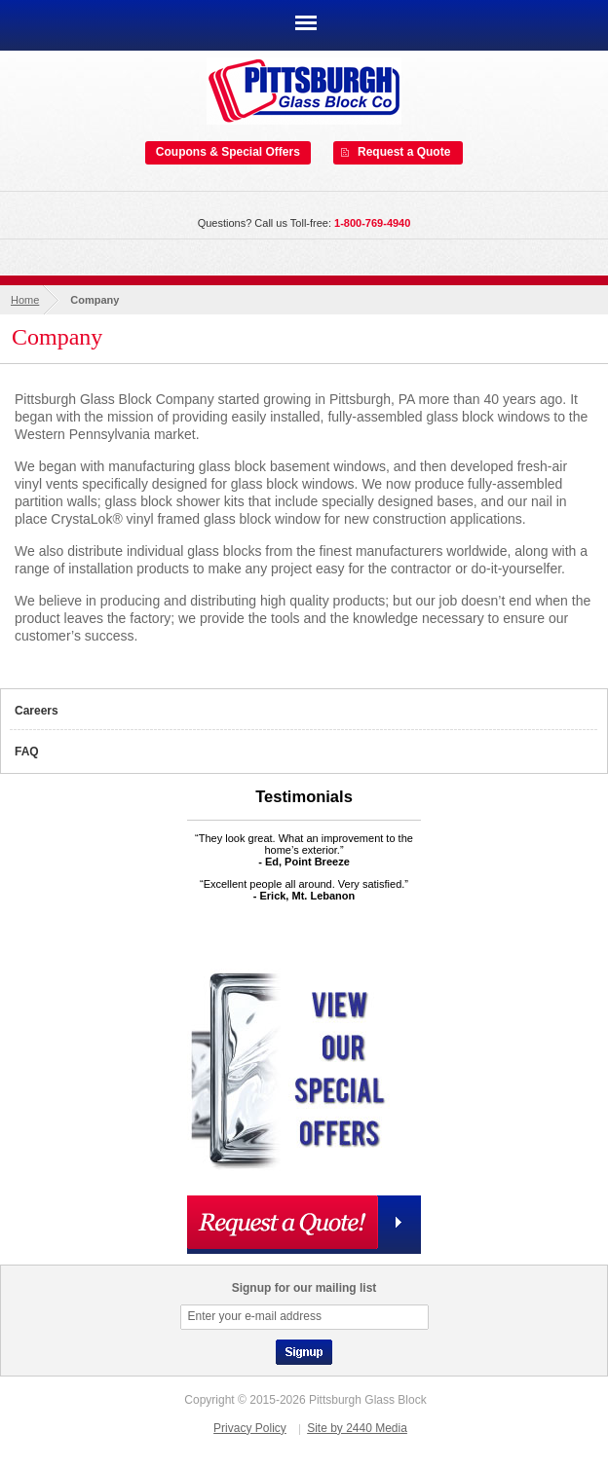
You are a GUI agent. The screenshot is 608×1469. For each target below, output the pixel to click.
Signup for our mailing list (304, 1288)
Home (25, 300)
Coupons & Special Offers (228, 152)
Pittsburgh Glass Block (304, 91)
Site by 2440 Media (357, 1428)
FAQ (27, 751)
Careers (36, 710)
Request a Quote (404, 152)
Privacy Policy (249, 1428)
